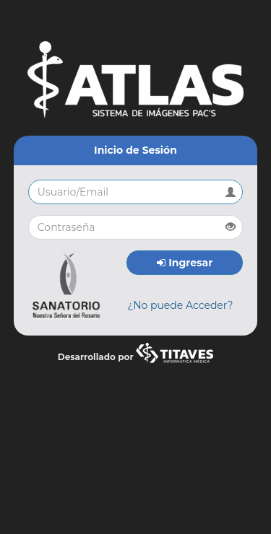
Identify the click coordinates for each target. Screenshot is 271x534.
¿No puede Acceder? (180, 305)
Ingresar (184, 262)
